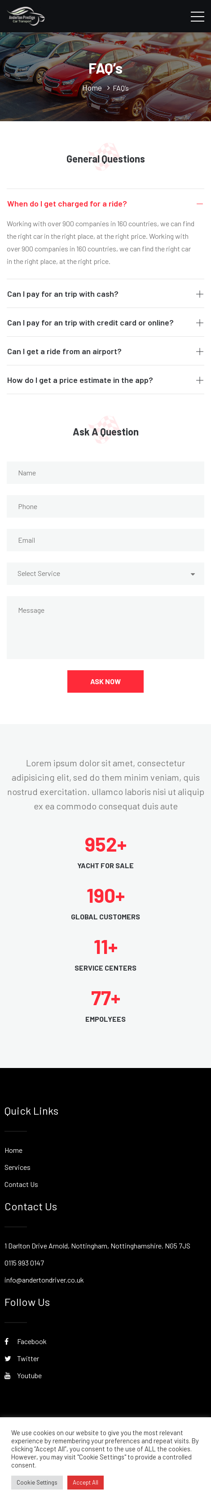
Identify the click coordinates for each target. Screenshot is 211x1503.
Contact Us (21, 1184)
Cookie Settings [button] (37, 1482)
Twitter (21, 1358)
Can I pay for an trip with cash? (105, 294)
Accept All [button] (85, 1482)
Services (17, 1167)
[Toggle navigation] (197, 16)
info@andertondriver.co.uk (44, 1279)
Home (13, 1150)
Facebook (25, 1341)
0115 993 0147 (24, 1262)
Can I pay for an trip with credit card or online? (105, 322)
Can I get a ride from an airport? (105, 351)
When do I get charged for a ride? (105, 203)
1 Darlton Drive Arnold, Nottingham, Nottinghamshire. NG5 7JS (97, 1245)
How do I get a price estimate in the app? (105, 380)
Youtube (23, 1375)
